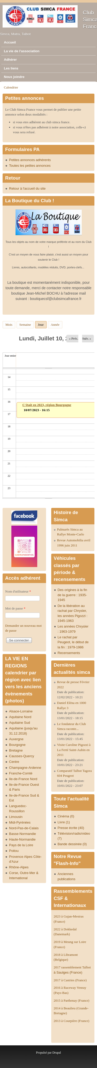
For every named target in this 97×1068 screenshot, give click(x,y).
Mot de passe (15, 608)
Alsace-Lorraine (21, 711)
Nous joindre (14, 77)
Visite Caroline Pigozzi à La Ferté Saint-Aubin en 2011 (74, 750)
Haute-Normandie (22, 839)
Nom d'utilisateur (18, 591)
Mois (8, 324)
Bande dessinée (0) (72, 844)
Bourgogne (17, 745)
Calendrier (11, 87)
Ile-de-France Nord (23, 779)
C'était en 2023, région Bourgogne (47, 405)
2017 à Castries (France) (70, 980)
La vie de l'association (21, 51)
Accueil (10, 42)
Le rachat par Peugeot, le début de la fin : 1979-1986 (73, 642)
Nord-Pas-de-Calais (24, 828)
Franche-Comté (20, 773)
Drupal (56, 1052)
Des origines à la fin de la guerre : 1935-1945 (72, 595)
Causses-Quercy (21, 756)
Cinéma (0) (66, 816)
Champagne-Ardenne (25, 768)
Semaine (25, 324)
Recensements (69, 653)
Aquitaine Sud (19, 723)
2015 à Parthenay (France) (71, 1000)
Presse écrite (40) (71, 828)
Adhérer (10, 59)
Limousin (16, 817)
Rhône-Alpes (18, 867)
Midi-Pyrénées (20, 822)
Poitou (14, 851)
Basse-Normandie (22, 834)
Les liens (11, 68)
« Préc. (73, 338)
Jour (42, 323)
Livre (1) (64, 822)
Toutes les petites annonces (29, 165)
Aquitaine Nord (20, 717)
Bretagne (16, 750)
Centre (14, 762)
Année (55, 324)
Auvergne (16, 739)
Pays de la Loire (21, 845)
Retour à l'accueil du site (27, 188)
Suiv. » (86, 338)
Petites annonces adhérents (30, 160)
